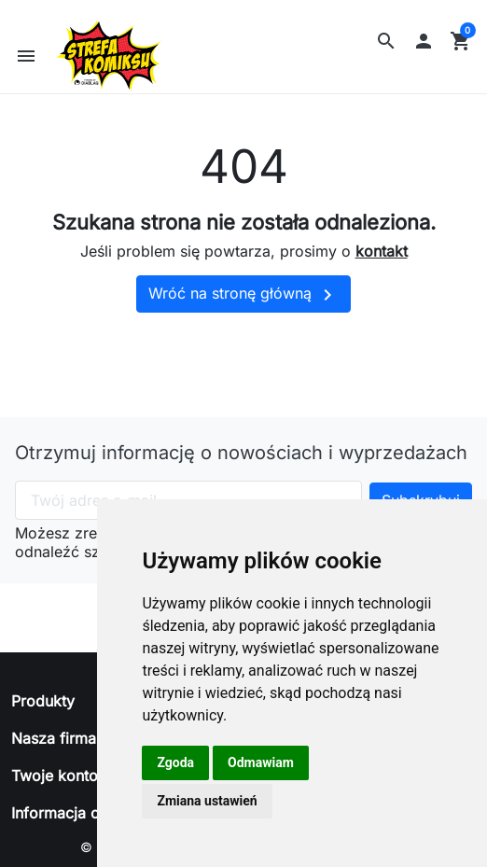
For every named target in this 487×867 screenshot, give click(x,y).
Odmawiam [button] (261, 762)
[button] (386, 41)
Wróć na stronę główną (243, 306)
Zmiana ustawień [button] (207, 800)
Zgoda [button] (175, 762)
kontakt (381, 263)
